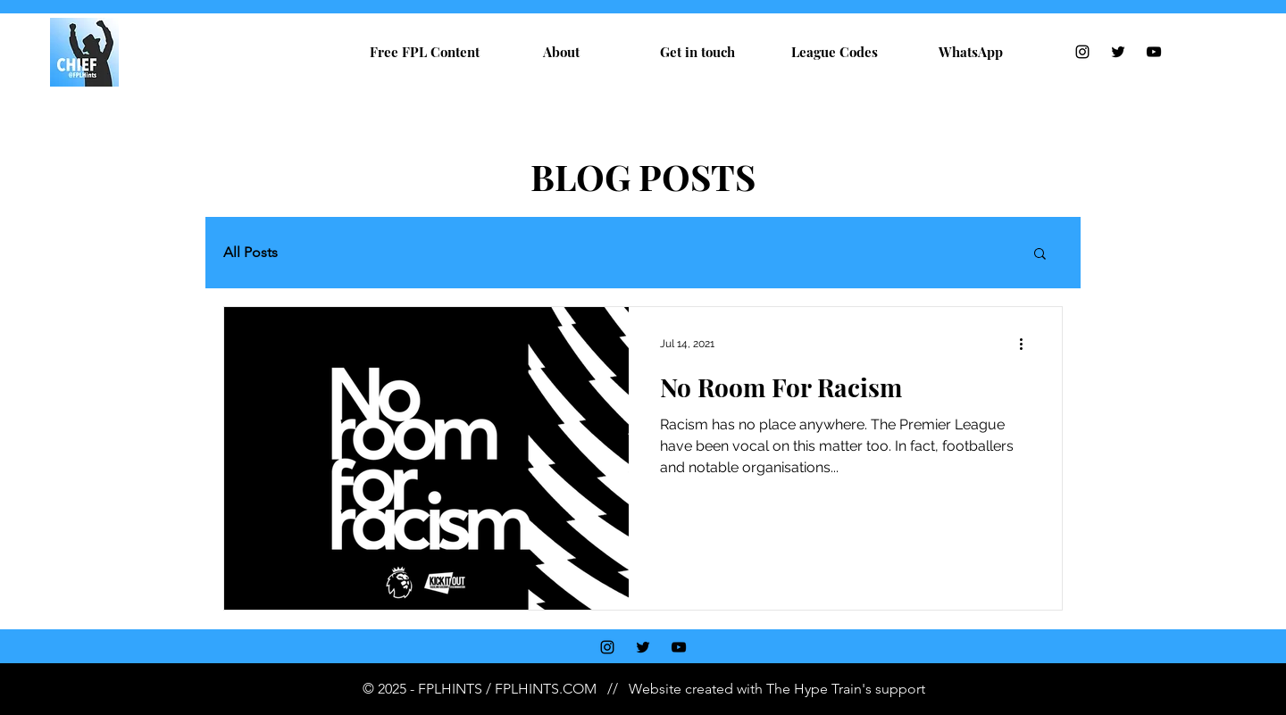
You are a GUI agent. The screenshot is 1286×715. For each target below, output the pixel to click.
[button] (1039, 254)
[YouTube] (1154, 52)
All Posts (250, 252)
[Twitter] (1118, 52)
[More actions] (1027, 343)
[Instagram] (1082, 52)
